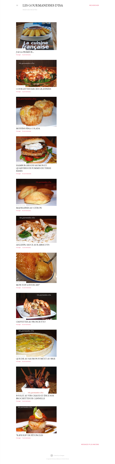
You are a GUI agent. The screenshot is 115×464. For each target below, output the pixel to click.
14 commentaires (26, 287)
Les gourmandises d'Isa (43, 5)
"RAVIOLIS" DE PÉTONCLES (29, 435)
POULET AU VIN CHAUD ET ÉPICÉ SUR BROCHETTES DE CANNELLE (35, 397)
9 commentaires (26, 91)
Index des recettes (30, 10)
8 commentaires (26, 210)
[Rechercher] (94, 5)
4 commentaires (26, 247)
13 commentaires (26, 131)
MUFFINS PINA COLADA (28, 128)
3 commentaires (26, 54)
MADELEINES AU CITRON (29, 207)
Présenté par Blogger (57, 455)
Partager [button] (18, 54)
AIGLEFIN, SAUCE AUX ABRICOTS (32, 244)
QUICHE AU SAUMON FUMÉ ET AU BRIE (35, 358)
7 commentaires (26, 438)
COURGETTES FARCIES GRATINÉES (33, 88)
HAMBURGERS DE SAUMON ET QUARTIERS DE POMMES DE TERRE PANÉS (33, 168)
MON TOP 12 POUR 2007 (28, 284)
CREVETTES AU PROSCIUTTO (31, 321)
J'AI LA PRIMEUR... (25, 52)
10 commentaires (26, 173)
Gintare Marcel (65, 459)
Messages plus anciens (90, 444)
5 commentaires (26, 401)
